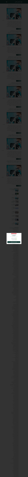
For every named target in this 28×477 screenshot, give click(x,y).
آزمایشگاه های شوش (15, 305)
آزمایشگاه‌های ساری (15, 257)
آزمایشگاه (17, 276)
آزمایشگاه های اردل (16, 402)
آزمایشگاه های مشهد (15, 229)
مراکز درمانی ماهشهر (15, 287)
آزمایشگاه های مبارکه (15, 367)
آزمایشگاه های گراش (15, 387)
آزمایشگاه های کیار (16, 403)
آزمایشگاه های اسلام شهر (15, 291)
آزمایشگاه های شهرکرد (15, 255)
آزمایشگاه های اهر (16, 379)
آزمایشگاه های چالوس (15, 279)
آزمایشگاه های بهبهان (15, 280)
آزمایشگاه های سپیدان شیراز (15, 381)
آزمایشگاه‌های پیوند (16, 260)
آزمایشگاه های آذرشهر (15, 373)
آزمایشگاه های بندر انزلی (15, 266)
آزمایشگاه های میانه (15, 254)
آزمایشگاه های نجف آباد (15, 333)
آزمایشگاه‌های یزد (16, 236)
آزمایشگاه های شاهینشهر (15, 368)
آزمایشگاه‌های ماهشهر (15, 238)
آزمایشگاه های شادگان (15, 396)
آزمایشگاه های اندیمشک (15, 344)
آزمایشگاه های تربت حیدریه (15, 361)
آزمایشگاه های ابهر (16, 440)
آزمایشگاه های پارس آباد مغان (15, 458)
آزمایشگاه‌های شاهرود (15, 250)
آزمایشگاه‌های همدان (15, 248)
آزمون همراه (16, 252)
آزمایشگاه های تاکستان (17, 32)
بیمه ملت (16, 358)
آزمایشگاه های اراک (15, 245)
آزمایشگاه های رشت (15, 301)
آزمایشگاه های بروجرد (15, 365)
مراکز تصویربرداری (16, 278)
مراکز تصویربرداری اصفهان (15, 286)
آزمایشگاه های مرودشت (15, 293)
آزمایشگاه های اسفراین (15, 329)
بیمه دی (17, 352)
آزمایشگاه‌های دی (16, 259)
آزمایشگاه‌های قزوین (15, 249)
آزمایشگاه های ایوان (16, 318)
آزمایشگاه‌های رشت (15, 237)
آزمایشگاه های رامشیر (15, 398)
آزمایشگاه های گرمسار (15, 341)
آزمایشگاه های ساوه (16, 409)
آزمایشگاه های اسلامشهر (15, 445)
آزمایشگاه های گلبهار (16, 451)
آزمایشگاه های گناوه (15, 417)
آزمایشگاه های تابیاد (15, 272)
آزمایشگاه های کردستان (15, 420)
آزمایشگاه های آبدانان (15, 317)
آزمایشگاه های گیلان (15, 290)
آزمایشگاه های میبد (16, 370)
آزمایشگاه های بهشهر (15, 270)
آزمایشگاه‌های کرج (15, 232)
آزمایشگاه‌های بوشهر (15, 240)
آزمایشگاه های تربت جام (15, 450)
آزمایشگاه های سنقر (16, 465)
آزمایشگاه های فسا (16, 271)
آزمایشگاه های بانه (16, 268)
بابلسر (17, 299)
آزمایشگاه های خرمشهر (15, 308)
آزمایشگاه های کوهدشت (15, 357)
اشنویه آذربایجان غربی (15, 340)
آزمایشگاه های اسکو (15, 375)
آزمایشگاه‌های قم (16, 233)
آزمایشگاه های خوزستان (15, 306)
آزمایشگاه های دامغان (15, 473)
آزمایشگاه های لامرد (15, 267)
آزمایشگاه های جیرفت (15, 264)
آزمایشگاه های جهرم (15, 389)
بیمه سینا (17, 356)
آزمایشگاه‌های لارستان (15, 247)
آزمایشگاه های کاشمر (15, 449)
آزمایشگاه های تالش (16, 469)
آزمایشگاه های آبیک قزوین (15, 326)
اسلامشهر (17, 297)
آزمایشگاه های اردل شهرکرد (15, 315)
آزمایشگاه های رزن (16, 475)
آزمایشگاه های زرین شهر (15, 349)
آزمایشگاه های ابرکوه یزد (15, 337)
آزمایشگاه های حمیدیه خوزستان (14, 342)
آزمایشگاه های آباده (15, 336)
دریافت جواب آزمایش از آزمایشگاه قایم (10, 58)
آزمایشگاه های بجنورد (15, 327)
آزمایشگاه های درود (16, 452)
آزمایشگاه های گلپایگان (15, 421)
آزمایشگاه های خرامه (15, 459)
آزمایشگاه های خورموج (15, 400)
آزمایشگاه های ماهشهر (15, 345)
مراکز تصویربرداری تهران (15, 284)
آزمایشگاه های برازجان (15, 348)
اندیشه (17, 295)
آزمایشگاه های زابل (16, 454)
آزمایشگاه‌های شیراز (15, 230)
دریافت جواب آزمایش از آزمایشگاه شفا (11, 6)
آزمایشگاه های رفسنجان (15, 261)
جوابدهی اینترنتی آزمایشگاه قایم (11, 32)
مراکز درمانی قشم (16, 288)
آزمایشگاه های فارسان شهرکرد (15, 313)
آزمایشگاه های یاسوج (15, 244)
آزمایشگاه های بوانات (15, 390)
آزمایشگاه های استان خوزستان (14, 393)
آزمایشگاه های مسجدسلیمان (15, 307)
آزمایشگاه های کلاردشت (15, 323)
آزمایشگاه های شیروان (15, 328)
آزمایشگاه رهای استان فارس (15, 470)
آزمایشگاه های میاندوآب (15, 320)
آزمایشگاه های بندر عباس (15, 246)
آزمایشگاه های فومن (16, 463)
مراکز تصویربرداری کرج (15, 285)
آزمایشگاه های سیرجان (15, 363)
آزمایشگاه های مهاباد (15, 319)
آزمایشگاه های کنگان (15, 294)
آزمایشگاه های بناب (16, 269)
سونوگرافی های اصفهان (15, 282)
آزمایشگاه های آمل (16, 298)
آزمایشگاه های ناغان (15, 401)
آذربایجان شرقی (16, 374)
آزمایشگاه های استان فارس (15, 386)
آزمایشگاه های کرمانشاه (15, 353)
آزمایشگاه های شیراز (16, 334)
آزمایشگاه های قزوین (17, 6)
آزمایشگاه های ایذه (16, 394)
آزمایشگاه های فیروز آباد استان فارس (14, 384)
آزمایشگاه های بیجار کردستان (15, 343)
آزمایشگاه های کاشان (15, 414)
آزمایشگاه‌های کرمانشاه (15, 235)
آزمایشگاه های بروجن (15, 314)
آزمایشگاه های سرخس (15, 371)
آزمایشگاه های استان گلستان (15, 413)
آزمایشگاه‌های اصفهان (15, 231)
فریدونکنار (17, 300)
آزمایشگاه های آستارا (16, 429)
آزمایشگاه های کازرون (15, 256)
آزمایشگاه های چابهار (15, 467)
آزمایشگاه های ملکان (15, 380)
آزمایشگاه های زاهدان (15, 346)
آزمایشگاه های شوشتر (15, 427)
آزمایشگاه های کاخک (15, 448)
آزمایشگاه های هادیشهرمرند (15, 376)
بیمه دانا (17, 354)
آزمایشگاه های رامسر (15, 321)
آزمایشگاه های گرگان (15, 263)
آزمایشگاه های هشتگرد (15, 442)
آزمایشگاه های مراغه (15, 262)
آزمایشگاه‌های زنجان (15, 242)
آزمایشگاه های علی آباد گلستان (14, 412)
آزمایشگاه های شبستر (15, 426)
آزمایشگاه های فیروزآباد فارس (14, 388)
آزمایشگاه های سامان (15, 312)
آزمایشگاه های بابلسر (15, 406)
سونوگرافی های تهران (15, 281)
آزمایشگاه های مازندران (15, 405)
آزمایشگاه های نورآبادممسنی (15, 382)
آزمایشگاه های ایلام (15, 243)
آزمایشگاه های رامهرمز (15, 395)
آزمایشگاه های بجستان (15, 447)
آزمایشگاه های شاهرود (15, 444)
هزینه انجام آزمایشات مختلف (15, 292)
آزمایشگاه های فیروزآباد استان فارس (14, 385)
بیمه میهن (16, 359)
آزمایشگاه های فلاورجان (15, 416)
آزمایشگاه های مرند (16, 378)
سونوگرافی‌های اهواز (16, 277)
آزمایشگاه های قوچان (15, 438)
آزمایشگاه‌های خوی (16, 241)
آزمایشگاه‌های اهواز (15, 234)
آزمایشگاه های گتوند (15, 351)
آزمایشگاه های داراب (15, 265)
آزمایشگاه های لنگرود (15, 410)
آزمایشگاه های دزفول (15, 304)
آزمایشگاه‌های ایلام (16, 253)
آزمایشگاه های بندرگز (15, 339)
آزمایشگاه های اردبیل (15, 258)
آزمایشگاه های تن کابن (15, 322)
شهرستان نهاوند (16, 309)
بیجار (17, 303)
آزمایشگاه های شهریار (15, 423)
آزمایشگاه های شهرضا (15, 332)
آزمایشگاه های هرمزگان (15, 302)
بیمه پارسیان (16, 355)
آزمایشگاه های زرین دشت (15, 274)
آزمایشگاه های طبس (15, 330)
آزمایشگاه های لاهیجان (15, 428)
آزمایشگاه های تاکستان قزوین (14, 84)
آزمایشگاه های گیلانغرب (15, 466)
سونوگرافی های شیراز (15, 283)
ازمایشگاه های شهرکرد (15, 311)
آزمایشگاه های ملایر (16, 335)
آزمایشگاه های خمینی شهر (15, 273)
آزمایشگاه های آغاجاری (15, 472)
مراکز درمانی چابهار (16, 289)
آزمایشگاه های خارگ (15, 399)
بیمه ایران (16, 360)
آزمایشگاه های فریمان (15, 364)
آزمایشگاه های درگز (16, 455)
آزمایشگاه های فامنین (15, 404)
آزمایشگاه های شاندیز (15, 456)
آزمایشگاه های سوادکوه (15, 408)
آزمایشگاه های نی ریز (15, 383)
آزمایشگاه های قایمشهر (15, 324)
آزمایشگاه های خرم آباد (15, 347)
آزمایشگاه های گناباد (16, 446)
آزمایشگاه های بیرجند (15, 331)
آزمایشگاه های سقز (16, 275)
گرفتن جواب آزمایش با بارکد (15, 251)
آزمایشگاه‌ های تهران (15, 228)
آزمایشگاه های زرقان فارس (15, 369)
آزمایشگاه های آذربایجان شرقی (14, 377)
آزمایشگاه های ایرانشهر (15, 436)
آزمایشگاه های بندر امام (15, 350)
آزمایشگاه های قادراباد (15, 471)
